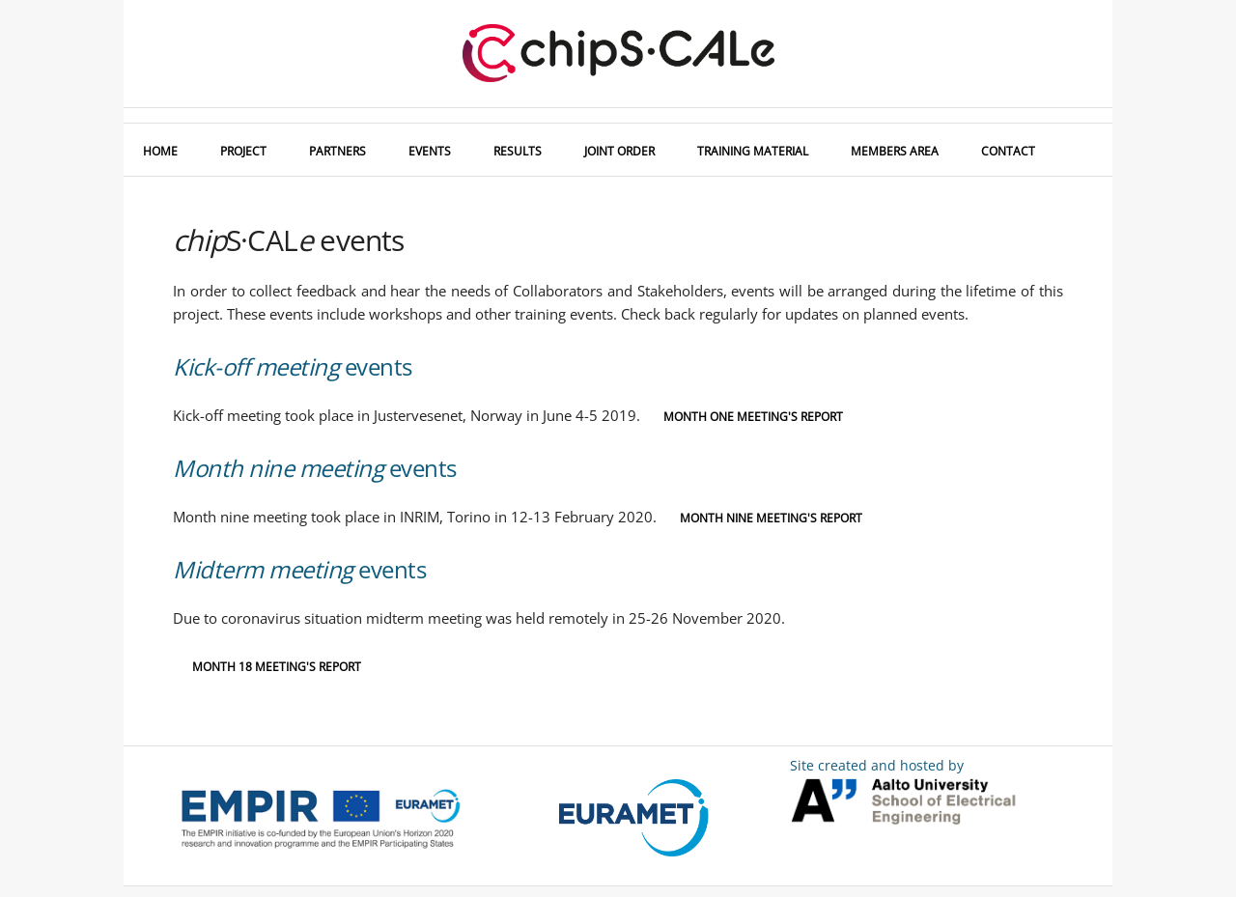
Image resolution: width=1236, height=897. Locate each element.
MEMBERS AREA (895, 151)
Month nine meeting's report (771, 518)
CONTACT (1008, 151)
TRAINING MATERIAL (752, 151)
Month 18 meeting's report (276, 667)
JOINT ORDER (619, 151)
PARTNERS (337, 151)
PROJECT (243, 151)
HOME (160, 151)
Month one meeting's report (753, 416)
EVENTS (429, 151)
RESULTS (517, 151)
